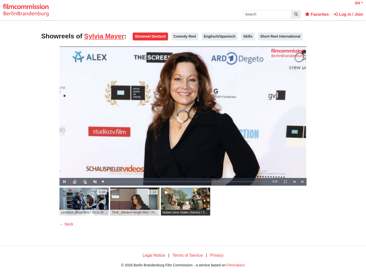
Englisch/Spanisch (219, 36)
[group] (84, 202)
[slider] (185, 181)
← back (66, 224)
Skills (248, 36)
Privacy (216, 255)
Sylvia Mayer (104, 36)
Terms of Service (188, 255)
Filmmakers (235, 265)
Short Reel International (280, 36)
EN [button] (357, 3)
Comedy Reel (185, 36)
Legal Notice (154, 255)
